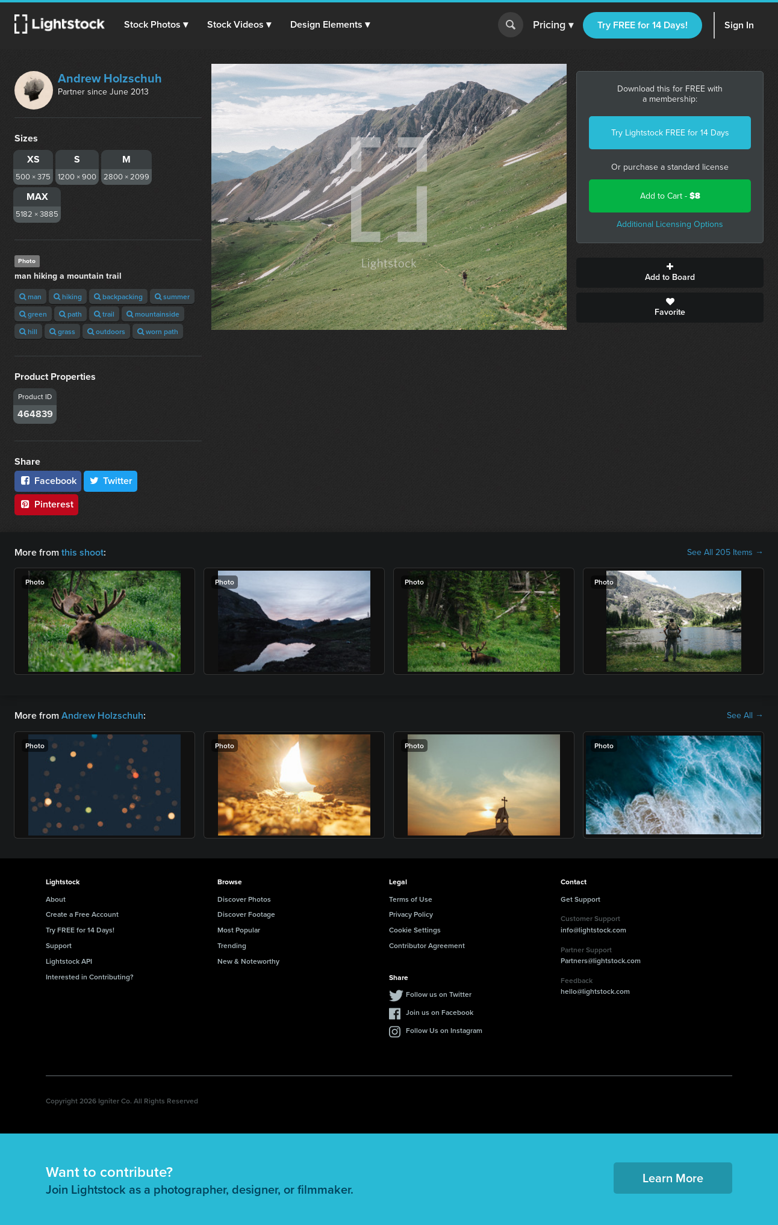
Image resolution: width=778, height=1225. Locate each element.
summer (172, 296)
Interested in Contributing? (90, 977)
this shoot (82, 552)
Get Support (580, 899)
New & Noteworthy (248, 961)
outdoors (106, 331)
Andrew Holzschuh (110, 78)
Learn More (673, 1177)
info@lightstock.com (593, 930)
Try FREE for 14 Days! (642, 25)
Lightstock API (69, 961)
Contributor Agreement (427, 945)
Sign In (739, 25)
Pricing (553, 25)
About (56, 899)
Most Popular (238, 930)
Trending (231, 945)
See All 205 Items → (725, 553)
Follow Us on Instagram (444, 1030)
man (30, 296)
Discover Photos (244, 899)
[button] (156, 24)
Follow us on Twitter (438, 994)
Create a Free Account (82, 914)
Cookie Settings (415, 930)
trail (104, 314)
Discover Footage (246, 914)
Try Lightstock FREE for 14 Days (670, 132)
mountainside (152, 314)
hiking (68, 296)
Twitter (111, 481)
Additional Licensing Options (670, 224)
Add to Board (670, 272)
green (33, 314)
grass (62, 331)
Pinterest (46, 504)
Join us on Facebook (439, 1012)
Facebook (47, 481)
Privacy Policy (411, 914)
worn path (157, 331)
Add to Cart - (670, 196)
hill (28, 331)
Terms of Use (410, 899)
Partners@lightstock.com (601, 960)
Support (59, 945)
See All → (745, 716)
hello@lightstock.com (595, 991)
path (70, 314)
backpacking (118, 296)
